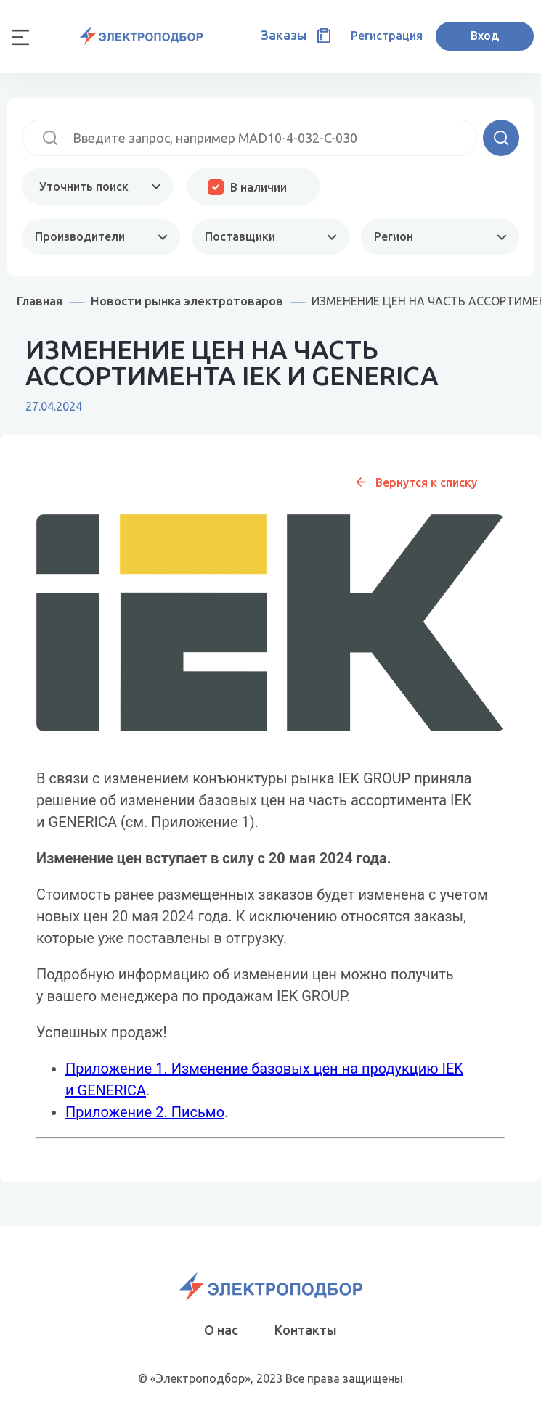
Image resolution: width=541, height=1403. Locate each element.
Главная (39, 301)
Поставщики (240, 236)
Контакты (305, 1329)
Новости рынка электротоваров (187, 301)
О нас (221, 1329)
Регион (393, 236)
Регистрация (387, 35)
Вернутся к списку (426, 482)
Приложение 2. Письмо (144, 1112)
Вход (485, 35)
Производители (80, 236)
